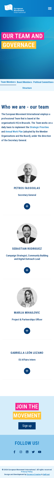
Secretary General (27, 195)
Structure (27, 88)
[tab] (8, 82)
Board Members (24, 82)
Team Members (8, 82)
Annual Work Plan (14, 131)
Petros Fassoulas (27, 188)
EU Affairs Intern (27, 359)
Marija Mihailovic (27, 312)
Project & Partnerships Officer (27, 319)
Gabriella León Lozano (27, 352)
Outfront (46, 474)
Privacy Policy (26, 472)
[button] (50, 8)
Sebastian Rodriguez (27, 248)
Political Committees (43, 82)
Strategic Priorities (39, 127)
